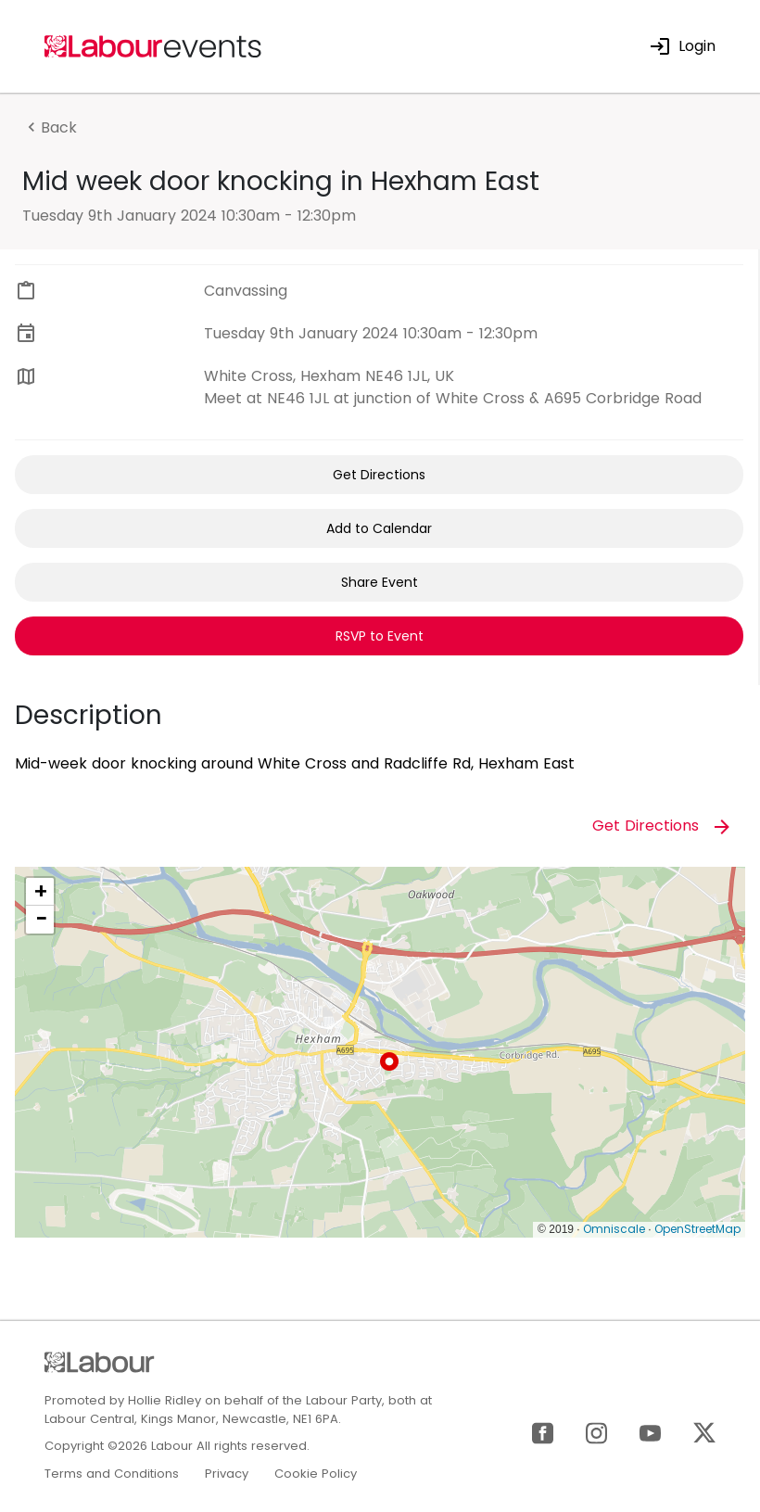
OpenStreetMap (697, 1229)
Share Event (379, 582)
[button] (389, 1061)
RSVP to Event (380, 636)
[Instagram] (596, 1431)
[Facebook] (542, 1431)
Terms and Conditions (111, 1473)
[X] (704, 1431)
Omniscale (614, 1229)
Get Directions (379, 474)
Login (682, 46)
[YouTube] (650, 1431)
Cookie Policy (315, 1473)
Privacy (226, 1473)
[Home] (153, 45)
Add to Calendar (379, 528)
